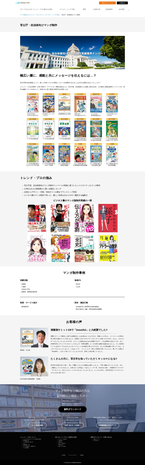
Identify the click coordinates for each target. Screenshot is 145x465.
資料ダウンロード (108, 3)
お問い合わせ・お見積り (74, 425)
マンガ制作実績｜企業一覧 (28, 442)
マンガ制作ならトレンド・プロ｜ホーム (32, 15)
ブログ (24, 443)
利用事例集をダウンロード (108, 425)
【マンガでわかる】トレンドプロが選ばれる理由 (32, 439)
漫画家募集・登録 (26, 444)
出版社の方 (60, 442)
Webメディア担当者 (62, 446)
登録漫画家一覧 (26, 440)
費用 (84, 9)
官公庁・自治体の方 (62, 443)
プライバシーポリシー (73, 455)
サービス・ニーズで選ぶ (67, 9)
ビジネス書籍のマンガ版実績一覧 (29, 446)
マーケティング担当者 (62, 439)
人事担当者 (60, 440)
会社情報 (121, 9)
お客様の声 (96, 9)
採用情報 (81, 455)
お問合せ (123, 3)
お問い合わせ (96, 440)
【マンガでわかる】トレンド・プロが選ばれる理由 (36, 9)
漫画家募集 (109, 9)
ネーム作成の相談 (39, 425)
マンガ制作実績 (26, 447)
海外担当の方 (60, 444)
